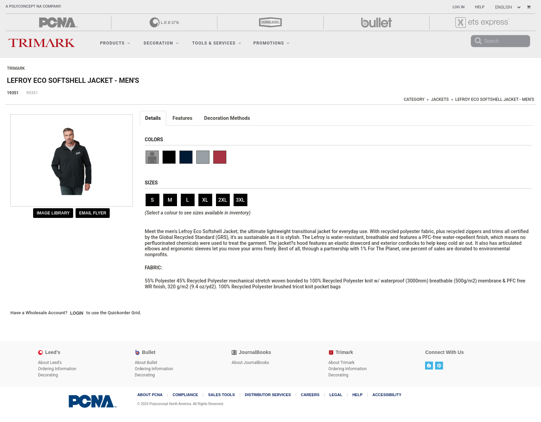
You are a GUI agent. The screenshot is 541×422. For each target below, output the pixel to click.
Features (183, 118)
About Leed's (50, 362)
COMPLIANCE (185, 395)
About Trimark (341, 362)
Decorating (48, 375)
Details (153, 118)
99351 (32, 92)
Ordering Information (57, 368)
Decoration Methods (227, 118)
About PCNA (150, 395)
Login (76, 313)
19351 (13, 92)
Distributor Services (268, 395)
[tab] (153, 118)
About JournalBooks (250, 362)
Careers (310, 395)
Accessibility (386, 395)
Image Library (53, 213)
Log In (459, 7)
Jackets (440, 99)
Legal (335, 395)
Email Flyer (92, 213)
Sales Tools (221, 395)
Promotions (271, 43)
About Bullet (146, 362)
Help (479, 7)
